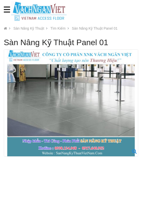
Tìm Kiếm (58, 28)
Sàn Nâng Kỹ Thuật (28, 28)
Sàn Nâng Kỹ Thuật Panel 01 (95, 28)
